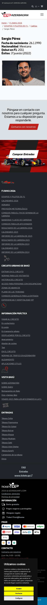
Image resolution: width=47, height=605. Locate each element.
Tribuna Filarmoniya (10, 422)
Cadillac (34, 26)
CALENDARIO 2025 (10, 232)
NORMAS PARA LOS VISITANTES (15, 275)
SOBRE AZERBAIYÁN (10, 383)
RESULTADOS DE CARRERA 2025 (16, 240)
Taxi (3, 347)
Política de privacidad (10, 496)
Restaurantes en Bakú (11, 391)
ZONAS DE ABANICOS (11, 287)
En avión (5, 327)
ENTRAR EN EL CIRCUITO (12, 271)
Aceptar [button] (19, 589)
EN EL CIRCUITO (9, 351)
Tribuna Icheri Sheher (10, 446)
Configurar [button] (18, 598)
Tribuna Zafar (7, 418)
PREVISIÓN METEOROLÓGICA (14, 208)
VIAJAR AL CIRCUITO (10, 319)
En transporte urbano (10, 331)
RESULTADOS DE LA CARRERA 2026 (17, 228)
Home (4, 23)
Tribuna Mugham (8, 438)
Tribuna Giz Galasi (9, 426)
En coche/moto (8, 323)
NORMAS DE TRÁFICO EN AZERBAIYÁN (18, 355)
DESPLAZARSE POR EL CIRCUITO (16, 335)
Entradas (23, 471)
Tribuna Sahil (7, 442)
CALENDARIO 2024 (10, 248)
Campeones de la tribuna (12, 454)
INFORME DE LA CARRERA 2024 (15, 244)
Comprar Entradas (23, 154)
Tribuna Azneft (8, 450)
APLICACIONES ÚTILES (11, 363)
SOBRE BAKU (7, 387)
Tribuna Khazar (8, 434)
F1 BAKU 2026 (15, 23)
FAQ (23, 467)
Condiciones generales (11, 493)
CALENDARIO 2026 (10, 200)
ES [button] (36, 6)
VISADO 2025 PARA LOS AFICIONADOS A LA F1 (21, 399)
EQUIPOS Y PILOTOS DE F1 (16, 26)
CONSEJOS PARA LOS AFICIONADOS (17, 224)
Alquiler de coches (9, 343)
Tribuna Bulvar (8, 430)
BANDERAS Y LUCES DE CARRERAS (17, 220)
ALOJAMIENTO (8, 359)
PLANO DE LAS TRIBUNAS (13, 292)
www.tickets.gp (23, 475)
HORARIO (6, 204)
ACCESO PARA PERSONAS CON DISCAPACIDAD (21, 283)
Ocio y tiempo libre (9, 395)
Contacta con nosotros (23, 126)
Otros (4, 458)
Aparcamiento (7, 339)
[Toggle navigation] (41, 14)
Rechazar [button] (18, 593)
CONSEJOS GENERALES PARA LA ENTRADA (20, 296)
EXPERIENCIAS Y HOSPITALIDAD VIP (18, 300)
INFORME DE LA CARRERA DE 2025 (17, 236)
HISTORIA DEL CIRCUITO (12, 279)
